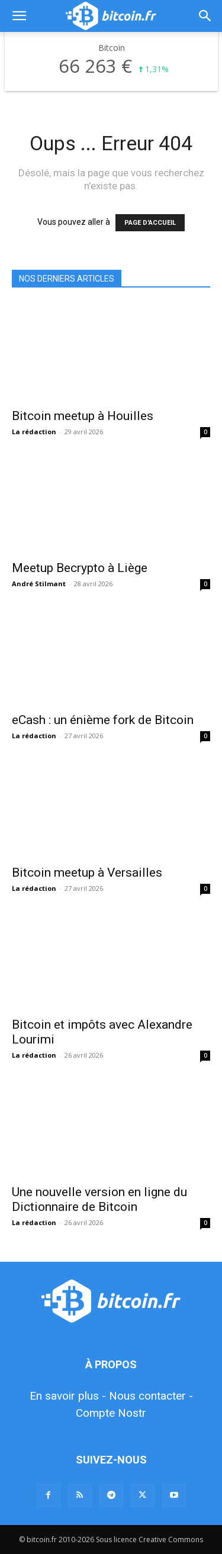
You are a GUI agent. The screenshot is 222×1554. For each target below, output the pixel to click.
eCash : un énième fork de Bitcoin (103, 720)
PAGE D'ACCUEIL (150, 223)
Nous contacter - (151, 1396)
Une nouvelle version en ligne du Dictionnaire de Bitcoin (99, 1199)
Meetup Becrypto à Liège (79, 568)
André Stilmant (39, 583)
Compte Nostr (111, 1413)
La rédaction (34, 431)
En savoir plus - (68, 1396)
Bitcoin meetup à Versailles (87, 872)
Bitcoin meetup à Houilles (82, 416)
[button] (19, 16)
